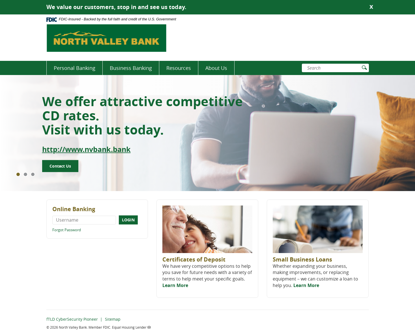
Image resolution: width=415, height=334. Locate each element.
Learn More (175, 285)
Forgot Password (66, 229)
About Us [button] (216, 68)
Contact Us (60, 166)
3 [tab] (33, 174)
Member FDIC (99, 327)
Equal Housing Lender (131, 327)
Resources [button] (178, 68)
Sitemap (113, 319)
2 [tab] (25, 174)
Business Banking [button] (131, 68)
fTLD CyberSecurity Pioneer (72, 319)
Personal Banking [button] (74, 68)
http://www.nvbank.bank (86, 149)
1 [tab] (18, 174)
